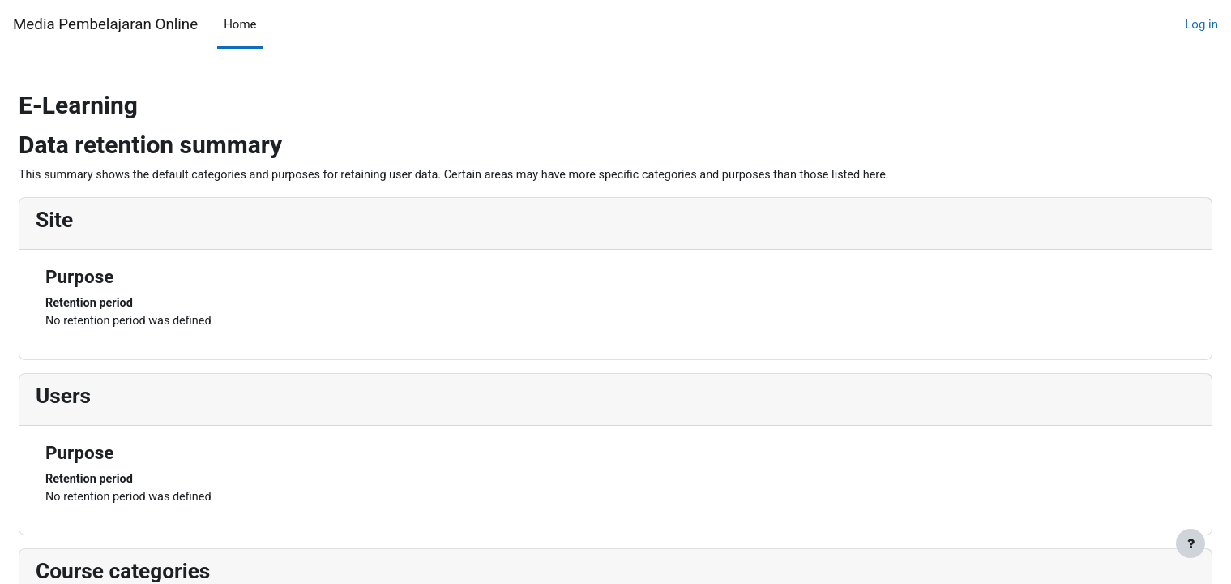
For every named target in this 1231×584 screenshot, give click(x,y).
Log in (1201, 24)
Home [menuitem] (240, 24)
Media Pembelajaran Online (105, 24)
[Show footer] (1190, 543)
